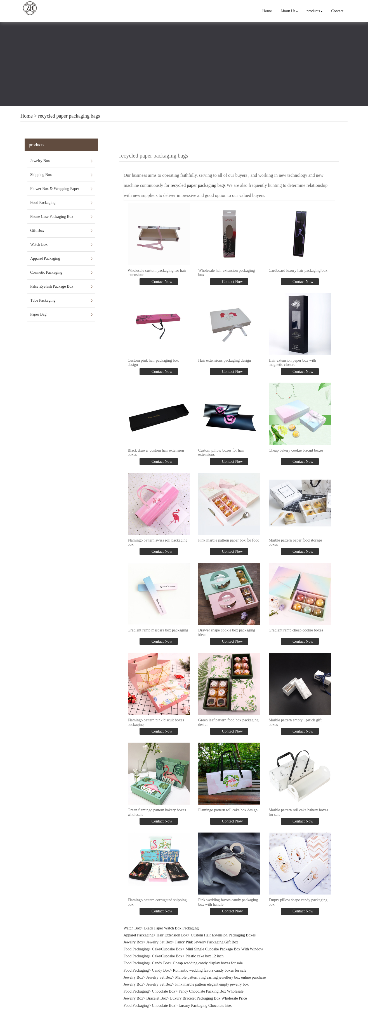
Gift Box (37, 230)
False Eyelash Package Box (51, 286)
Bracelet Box (156, 990)
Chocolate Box (164, 983)
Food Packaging (43, 203)
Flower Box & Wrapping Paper (54, 189)
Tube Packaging (42, 300)
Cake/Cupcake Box (167, 940)
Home (268, 11)
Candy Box (161, 954)
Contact (337, 11)
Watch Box (39, 244)
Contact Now (161, 280)
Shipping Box (41, 175)
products (315, 11)
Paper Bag (38, 314)
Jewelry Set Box (159, 933)
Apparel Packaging (45, 258)
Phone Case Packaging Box (51, 216)
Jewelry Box (40, 161)
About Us (290, 11)
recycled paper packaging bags (69, 116)
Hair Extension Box (172, 926)
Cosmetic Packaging (46, 272)
